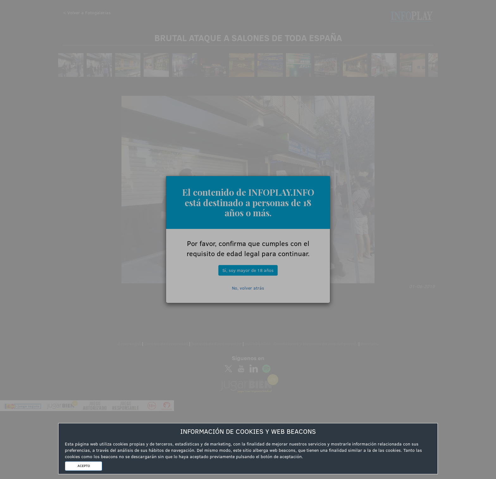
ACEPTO (84, 465)
